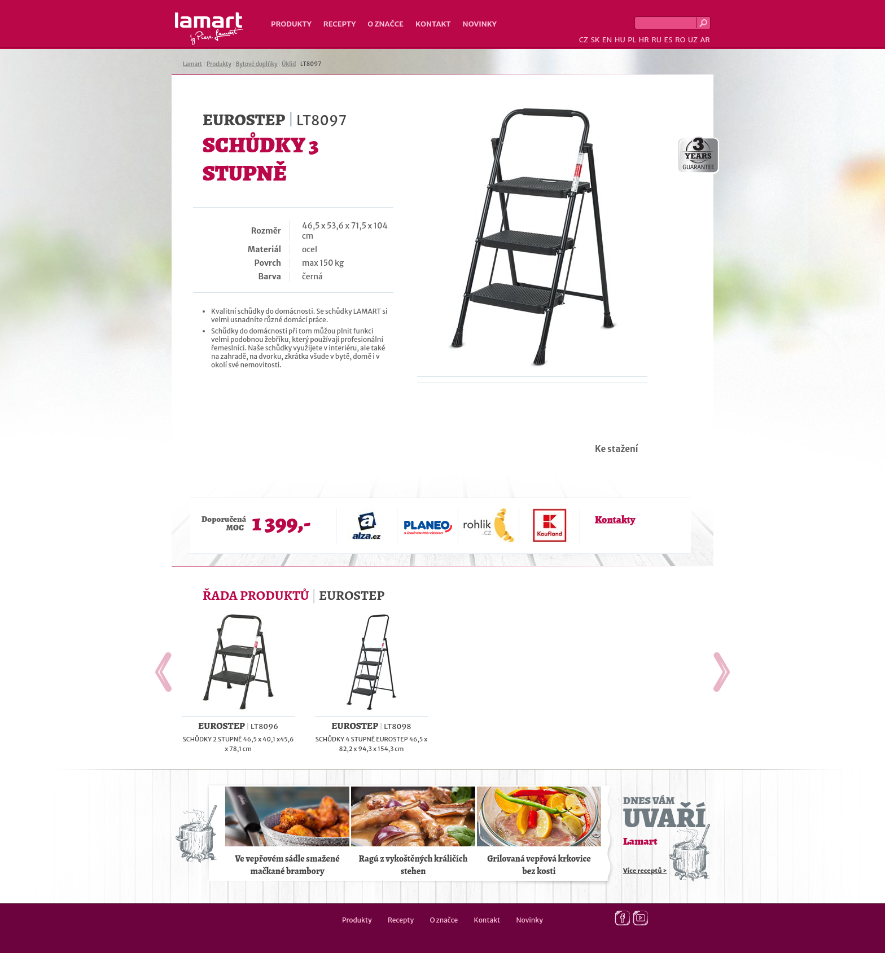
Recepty (339, 24)
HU (620, 40)
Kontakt (433, 24)
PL (632, 40)
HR (643, 40)
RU (656, 40)
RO (680, 40)
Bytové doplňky (257, 64)
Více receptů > (645, 871)
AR (705, 40)
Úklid (289, 64)
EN (607, 40)
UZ (693, 40)
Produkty (291, 24)
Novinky (480, 24)
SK (594, 40)
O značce (385, 24)
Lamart (209, 28)
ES (668, 40)
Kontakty (615, 519)
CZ (583, 40)
